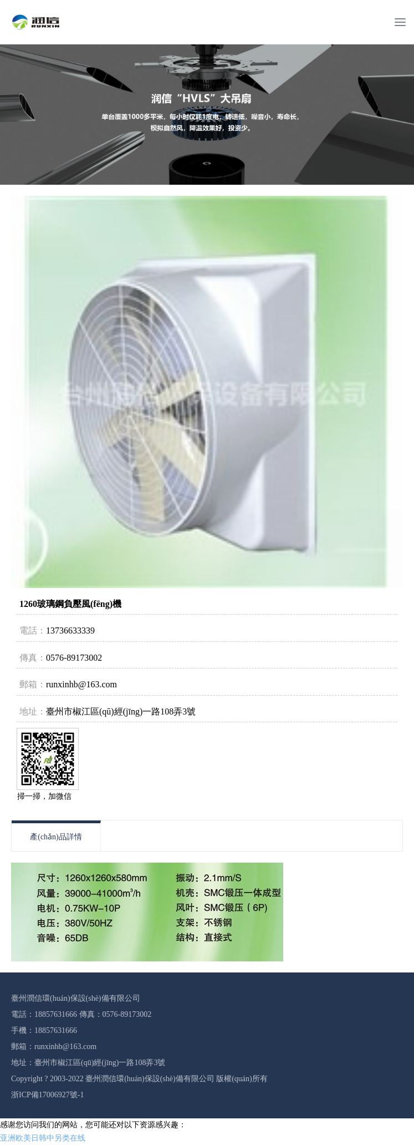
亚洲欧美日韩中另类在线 (42, 1138)
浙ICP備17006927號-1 (47, 1095)
